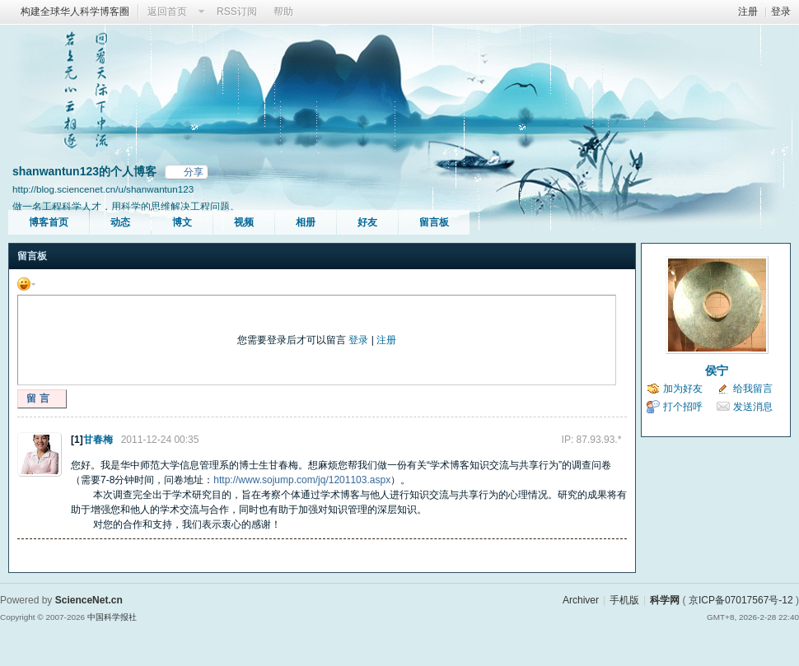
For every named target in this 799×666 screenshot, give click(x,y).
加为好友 (683, 388)
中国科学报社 (112, 617)
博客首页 (48, 222)
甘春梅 (98, 439)
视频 (244, 222)
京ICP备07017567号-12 (741, 600)
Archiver (581, 600)
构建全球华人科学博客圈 (75, 11)
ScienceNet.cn (89, 600)
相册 (305, 222)
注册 (748, 11)
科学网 (665, 600)
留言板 (434, 222)
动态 (120, 222)
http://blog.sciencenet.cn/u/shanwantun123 (103, 189)
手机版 (624, 600)
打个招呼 (683, 406)
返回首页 (167, 11)
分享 (193, 172)
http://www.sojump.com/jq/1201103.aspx (301, 480)
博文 (182, 222)
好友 (367, 222)
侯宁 (716, 370)
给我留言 (753, 388)
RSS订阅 (237, 11)
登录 (781, 11)
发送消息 (753, 406)
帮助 (283, 11)
